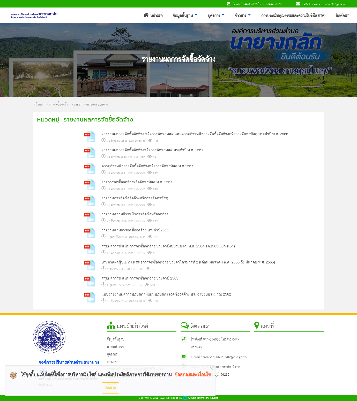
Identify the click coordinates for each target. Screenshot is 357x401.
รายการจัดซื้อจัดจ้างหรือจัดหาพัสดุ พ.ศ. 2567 (136, 182)
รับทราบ (110, 387)
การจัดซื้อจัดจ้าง (59, 104)
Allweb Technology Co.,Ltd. (200, 398)
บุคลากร (214, 16)
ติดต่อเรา (342, 16)
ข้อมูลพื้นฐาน (183, 16)
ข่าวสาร (240, 16)
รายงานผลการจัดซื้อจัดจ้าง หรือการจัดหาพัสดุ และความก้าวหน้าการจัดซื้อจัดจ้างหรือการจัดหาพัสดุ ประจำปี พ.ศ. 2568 (194, 134)
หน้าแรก (153, 16)
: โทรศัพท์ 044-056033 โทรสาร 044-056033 (254, 4)
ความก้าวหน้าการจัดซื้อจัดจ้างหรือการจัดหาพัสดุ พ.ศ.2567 (147, 166)
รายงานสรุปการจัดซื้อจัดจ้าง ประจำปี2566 (134, 230)
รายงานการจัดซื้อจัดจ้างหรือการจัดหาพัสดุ (134, 198)
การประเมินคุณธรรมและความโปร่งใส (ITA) (293, 16)
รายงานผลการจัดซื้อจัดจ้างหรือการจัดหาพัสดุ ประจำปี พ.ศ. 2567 (152, 150)
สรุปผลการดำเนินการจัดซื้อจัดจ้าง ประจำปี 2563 (139, 278)
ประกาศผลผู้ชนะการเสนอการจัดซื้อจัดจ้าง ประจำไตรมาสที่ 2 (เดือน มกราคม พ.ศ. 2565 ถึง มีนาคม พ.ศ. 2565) (188, 262)
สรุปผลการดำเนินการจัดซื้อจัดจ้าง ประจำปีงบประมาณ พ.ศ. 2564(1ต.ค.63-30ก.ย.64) (168, 246)
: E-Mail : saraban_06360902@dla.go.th (322, 4)
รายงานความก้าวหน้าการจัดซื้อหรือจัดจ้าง (134, 214)
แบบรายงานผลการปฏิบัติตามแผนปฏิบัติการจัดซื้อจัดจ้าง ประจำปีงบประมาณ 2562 (166, 294)
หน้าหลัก (38, 104)
